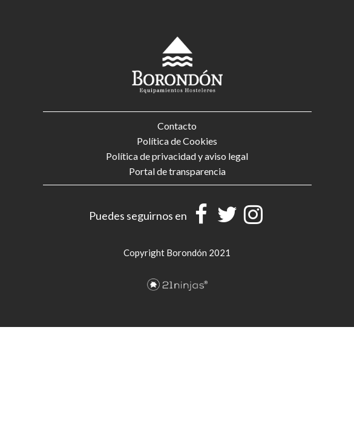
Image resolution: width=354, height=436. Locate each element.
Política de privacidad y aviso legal (177, 156)
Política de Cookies (177, 141)
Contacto (177, 125)
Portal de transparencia (177, 171)
